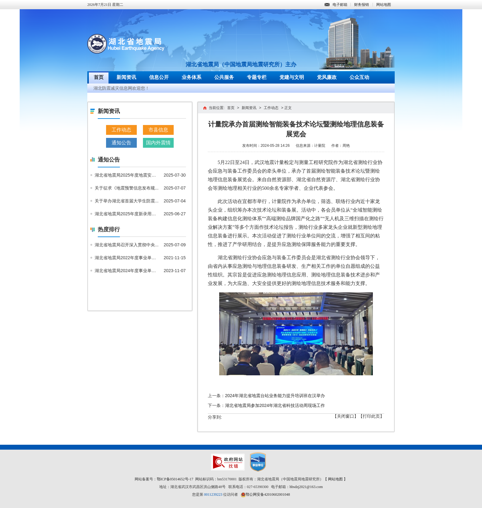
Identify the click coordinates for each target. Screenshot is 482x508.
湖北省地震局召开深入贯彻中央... (127, 244)
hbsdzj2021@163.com (306, 487)
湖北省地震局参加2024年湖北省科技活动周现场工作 (275, 405)
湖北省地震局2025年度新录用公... (127, 213)
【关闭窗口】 (345, 416)
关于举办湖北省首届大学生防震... (127, 200)
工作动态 (121, 129)
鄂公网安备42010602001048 (268, 494)
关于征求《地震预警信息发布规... (127, 188)
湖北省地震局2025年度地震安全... (127, 175)
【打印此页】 (371, 416)
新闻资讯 (126, 77)
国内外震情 (158, 142)
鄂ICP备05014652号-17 (175, 479)
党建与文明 (291, 77)
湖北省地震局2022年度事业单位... (127, 257)
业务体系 (191, 77)
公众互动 (359, 77)
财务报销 (361, 4)
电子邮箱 (336, 4)
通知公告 (121, 142)
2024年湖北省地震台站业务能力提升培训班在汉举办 (275, 395)
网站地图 (383, 4)
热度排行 (109, 229)
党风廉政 (327, 77)
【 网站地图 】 (335, 479)
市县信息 (158, 129)
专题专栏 (257, 77)
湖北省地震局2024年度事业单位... (127, 270)
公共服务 (224, 77)
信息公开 (159, 77)
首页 (99, 77)
